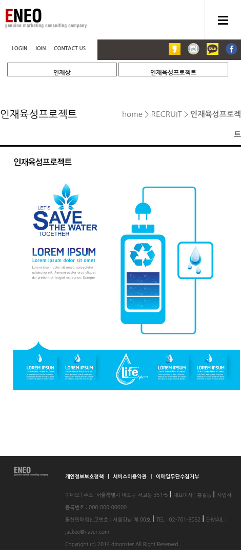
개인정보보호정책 (85, 476)
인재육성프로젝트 (173, 73)
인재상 (62, 73)
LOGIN (19, 48)
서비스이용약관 (130, 476)
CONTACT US (70, 48)
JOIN (40, 48)
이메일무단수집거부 (177, 476)
